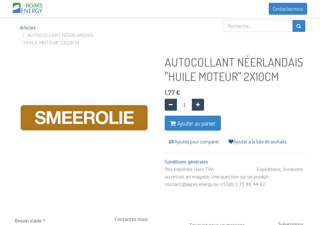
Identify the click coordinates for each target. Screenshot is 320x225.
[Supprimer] (171, 105)
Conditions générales (186, 161)
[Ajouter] (198, 105)
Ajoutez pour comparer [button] (194, 141)
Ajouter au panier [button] (193, 123)
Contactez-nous (286, 9)
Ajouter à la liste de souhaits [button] (257, 141)
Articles (28, 27)
